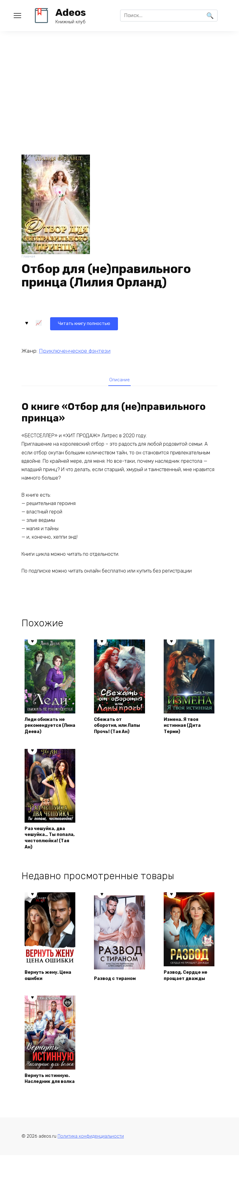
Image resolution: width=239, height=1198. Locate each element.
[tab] (119, 380)
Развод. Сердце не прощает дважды (186, 997)
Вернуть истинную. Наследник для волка (46, 1111)
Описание (119, 380)
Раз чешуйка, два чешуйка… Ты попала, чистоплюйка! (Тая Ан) (49, 851)
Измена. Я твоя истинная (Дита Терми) (186, 733)
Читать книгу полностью (59, 322)
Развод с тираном (119, 1004)
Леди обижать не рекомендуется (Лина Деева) (49, 733)
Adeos (70, 12)
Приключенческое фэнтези (74, 349)
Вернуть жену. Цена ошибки (45, 1000)
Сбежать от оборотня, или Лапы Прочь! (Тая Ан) (118, 729)
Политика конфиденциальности (91, 1179)
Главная (28, 257)
